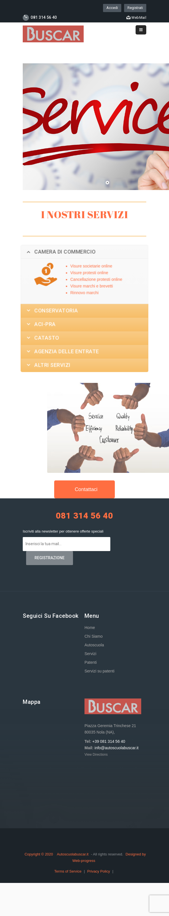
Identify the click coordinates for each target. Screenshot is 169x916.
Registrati (135, 8)
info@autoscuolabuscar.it (117, 748)
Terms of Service (68, 871)
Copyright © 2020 (39, 854)
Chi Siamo (93, 636)
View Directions (96, 755)
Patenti (90, 662)
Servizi (90, 653)
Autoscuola (94, 645)
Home (89, 627)
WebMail (136, 17)
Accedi (112, 8)
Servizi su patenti (99, 671)
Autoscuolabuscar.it (72, 854)
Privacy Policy (99, 871)
